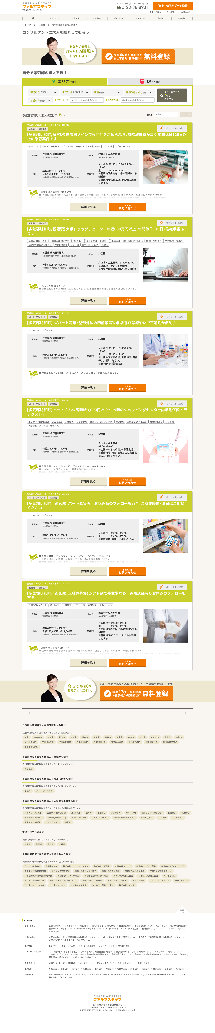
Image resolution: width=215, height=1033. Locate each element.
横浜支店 (110, 968)
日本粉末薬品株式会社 (148, 875)
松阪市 (62, 737)
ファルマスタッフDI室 (74, 954)
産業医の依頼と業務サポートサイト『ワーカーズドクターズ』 (116, 974)
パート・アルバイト (44, 790)
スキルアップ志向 (67, 945)
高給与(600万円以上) (34, 817)
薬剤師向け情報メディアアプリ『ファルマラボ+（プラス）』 (74, 957)
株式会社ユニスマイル (117, 880)
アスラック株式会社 (60, 870)
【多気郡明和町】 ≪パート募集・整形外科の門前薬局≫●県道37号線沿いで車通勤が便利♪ (101, 322)
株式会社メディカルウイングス (63, 880)
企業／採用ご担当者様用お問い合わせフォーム (69, 939)
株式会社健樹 (138, 880)
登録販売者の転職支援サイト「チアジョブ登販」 (166, 974)
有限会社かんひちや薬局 (68, 875)
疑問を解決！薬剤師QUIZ (97, 954)
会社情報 (111, 925)
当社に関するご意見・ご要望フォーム (119, 937)
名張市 (96, 737)
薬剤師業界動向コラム (121, 954)
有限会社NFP (51, 866)
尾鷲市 (108, 737)
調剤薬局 (28, 768)
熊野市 (142, 737)
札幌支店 (53, 968)
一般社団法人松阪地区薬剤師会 (38, 875)
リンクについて (160, 928)
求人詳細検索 (97, 925)
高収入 (68, 822)
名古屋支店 (122, 968)
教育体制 (72, 963)
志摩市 (167, 737)
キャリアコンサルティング (102, 963)
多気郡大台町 (117, 742)
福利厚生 (83, 963)
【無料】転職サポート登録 (172, 5)
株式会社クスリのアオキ (85, 870)
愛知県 (50, 844)
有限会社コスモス (123, 866)
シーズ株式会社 (181, 880)
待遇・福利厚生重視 (87, 945)
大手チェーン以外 (32, 822)
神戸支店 (157, 968)
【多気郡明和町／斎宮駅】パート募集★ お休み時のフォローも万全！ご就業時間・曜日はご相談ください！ (105, 505)
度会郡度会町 (152, 742)
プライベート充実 (106, 945)
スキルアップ (55, 954)
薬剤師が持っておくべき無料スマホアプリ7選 (166, 954)
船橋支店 (87, 968)
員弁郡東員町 (30, 742)
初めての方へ (55, 925)
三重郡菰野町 (48, 742)
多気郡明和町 (100, 742)
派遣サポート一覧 (57, 963)
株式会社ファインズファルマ (75, 866)
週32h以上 (75, 812)
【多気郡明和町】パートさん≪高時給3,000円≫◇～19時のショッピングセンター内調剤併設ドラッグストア (107, 412)
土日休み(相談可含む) (56, 812)
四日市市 (38, 737)
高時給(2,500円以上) (57, 817)
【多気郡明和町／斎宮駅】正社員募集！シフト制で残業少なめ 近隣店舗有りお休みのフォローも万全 (106, 595)
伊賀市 (179, 737)
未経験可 (101, 812)
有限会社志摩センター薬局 (96, 875)
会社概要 (170, 12)
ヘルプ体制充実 (52, 822)
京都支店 (134, 968)
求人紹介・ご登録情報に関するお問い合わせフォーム (161, 937)
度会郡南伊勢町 (170, 742)
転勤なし (172, 812)
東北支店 (64, 968)
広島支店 (168, 968)
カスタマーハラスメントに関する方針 (121, 928)
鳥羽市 (131, 737)
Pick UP (52, 945)
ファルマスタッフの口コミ (76, 925)
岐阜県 (27, 844)
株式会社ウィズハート (92, 880)
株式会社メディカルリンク (173, 866)
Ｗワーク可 (131, 812)
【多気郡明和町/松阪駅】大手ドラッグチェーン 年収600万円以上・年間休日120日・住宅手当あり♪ (105, 231)
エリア (64, 81)
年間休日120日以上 (33, 812)
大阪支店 (146, 968)
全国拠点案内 (125, 925)
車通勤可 (185, 812)
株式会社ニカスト (127, 885)
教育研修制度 (143, 963)
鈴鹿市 (85, 737)
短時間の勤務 (124, 945)
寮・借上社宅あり (79, 817)
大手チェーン (177, 817)
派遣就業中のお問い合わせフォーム (83, 937)
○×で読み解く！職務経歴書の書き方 (97, 951)
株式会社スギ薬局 (102, 866)
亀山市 (119, 737)
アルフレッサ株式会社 (159, 880)
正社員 (27, 790)
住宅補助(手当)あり (100, 817)
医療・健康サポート (126, 963)
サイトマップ (177, 928)
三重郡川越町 (82, 742)
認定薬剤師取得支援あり (124, 817)
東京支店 (98, 968)
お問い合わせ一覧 (57, 937)
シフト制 (162, 817)
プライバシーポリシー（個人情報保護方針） (168, 925)
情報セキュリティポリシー (60, 928)
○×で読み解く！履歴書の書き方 (63, 951)
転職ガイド (144, 951)
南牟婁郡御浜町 (31, 746)
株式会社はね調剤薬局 (134, 870)
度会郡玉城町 (134, 742)
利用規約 (146, 928)
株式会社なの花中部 (110, 870)
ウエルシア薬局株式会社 (35, 870)
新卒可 (89, 812)
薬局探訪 (139, 954)
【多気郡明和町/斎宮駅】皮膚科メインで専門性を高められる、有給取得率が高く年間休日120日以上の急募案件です (107, 136)
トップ (28, 24)
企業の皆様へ (155, 12)
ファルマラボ (158, 951)
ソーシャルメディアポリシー (88, 928)
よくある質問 (140, 925)
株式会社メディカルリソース (61, 977)
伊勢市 (50, 737)
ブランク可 (116, 812)
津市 (27, 737)
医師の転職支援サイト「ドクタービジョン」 (67, 974)
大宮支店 (76, 968)
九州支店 (180, 968)
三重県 (42, 24)
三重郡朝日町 (65, 742)
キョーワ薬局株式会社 (34, 880)
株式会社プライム (57, 885)
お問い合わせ (187, 12)
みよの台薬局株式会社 (123, 875)
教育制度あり (147, 817)
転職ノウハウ (173, 951)
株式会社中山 (169, 875)
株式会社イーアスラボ (34, 885)
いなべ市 (155, 737)
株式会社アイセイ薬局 (146, 866)
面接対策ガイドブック (126, 951)
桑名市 (73, 737)
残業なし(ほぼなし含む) (152, 812)
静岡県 (39, 844)
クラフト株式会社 (32, 866)
